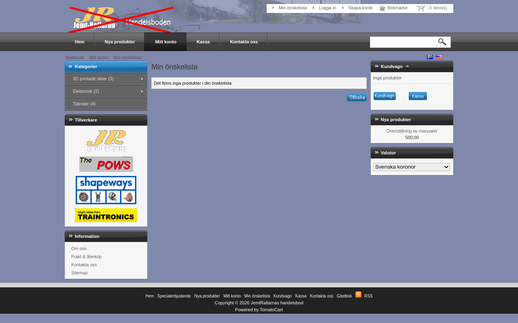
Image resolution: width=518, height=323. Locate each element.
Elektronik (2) (86, 91)
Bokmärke (398, 7)
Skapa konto (360, 7)
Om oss (79, 248)
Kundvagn (392, 66)
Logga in (327, 7)
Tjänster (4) (84, 103)
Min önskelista (293, 7)
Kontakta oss (244, 41)
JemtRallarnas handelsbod (277, 302)
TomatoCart (271, 309)
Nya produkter (120, 41)
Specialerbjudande (174, 296)
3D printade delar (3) (93, 78)
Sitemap (79, 272)
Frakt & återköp (86, 256)
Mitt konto (165, 41)
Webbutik (75, 57)
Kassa (203, 41)
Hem (80, 41)
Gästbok (344, 296)
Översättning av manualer (411, 130)
